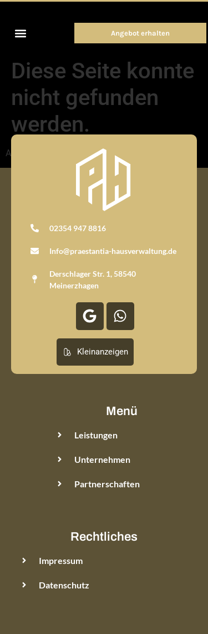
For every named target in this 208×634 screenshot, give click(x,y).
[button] (20, 33)
